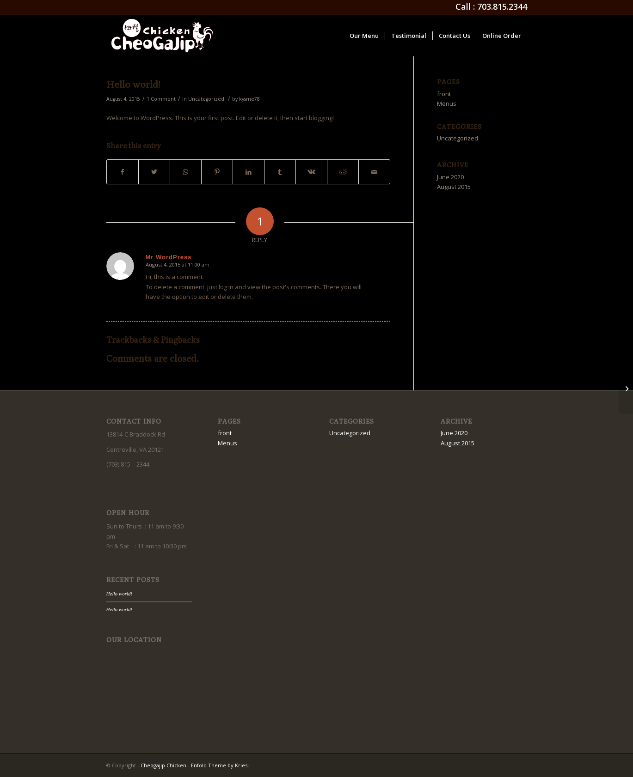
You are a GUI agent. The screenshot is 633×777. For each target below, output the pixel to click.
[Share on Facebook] (122, 172)
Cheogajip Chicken (163, 765)
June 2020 (450, 177)
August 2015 (454, 186)
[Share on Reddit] (342, 172)
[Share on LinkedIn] (248, 172)
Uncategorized (206, 99)
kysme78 (249, 99)
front (444, 94)
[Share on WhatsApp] (185, 172)
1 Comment (161, 99)
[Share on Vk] (311, 172)
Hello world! (133, 84)
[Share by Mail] (374, 172)
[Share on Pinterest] (217, 172)
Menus (446, 103)
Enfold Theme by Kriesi (220, 765)
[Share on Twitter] (154, 172)
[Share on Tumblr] (279, 172)
